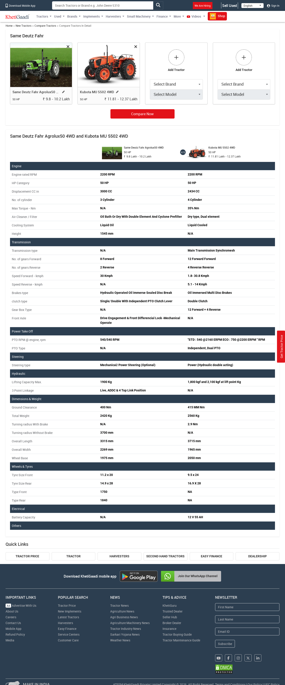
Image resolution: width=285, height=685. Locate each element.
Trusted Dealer (173, 611)
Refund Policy (15, 634)
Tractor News (119, 605)
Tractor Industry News (125, 629)
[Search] (102, 5)
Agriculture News (122, 611)
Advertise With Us (21, 605)
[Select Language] (252, 5)
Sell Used (229, 5)
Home (9, 25)
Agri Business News (124, 617)
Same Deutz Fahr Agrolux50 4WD (36, 92)
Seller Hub (170, 617)
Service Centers (68, 634)
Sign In (273, 5)
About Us (12, 611)
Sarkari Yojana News (125, 634)
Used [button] (57, 16)
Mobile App (13, 629)
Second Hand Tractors (165, 556)
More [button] (177, 16)
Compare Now (142, 113)
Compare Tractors (45, 25)
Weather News (120, 640)
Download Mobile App (20, 5)
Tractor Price (27, 556)
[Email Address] (247, 631)
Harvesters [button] (113, 16)
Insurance (169, 629)
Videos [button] (194, 16)
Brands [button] (72, 16)
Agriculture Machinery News (130, 623)
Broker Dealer (172, 623)
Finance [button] (162, 16)
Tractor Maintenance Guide (181, 640)
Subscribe (225, 644)
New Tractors (23, 25)
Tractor (73, 556)
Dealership (257, 556)
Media (10, 640)
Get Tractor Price (281, 346)
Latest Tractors (68, 617)
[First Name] (247, 607)
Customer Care (68, 640)
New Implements (69, 611)
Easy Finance (211, 556)
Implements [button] (91, 16)
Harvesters (119, 556)
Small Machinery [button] (139, 16)
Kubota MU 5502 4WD (97, 92)
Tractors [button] (42, 16)
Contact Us (13, 623)
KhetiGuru (170, 605)
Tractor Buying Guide (177, 634)
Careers (11, 617)
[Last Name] (247, 619)
